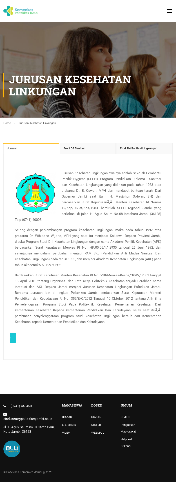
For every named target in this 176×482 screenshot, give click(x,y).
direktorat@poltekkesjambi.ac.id (27, 419)
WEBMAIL (97, 432)
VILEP (66, 432)
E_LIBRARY (69, 424)
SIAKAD (67, 417)
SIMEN (125, 417)
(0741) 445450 (21, 406)
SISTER (96, 424)
